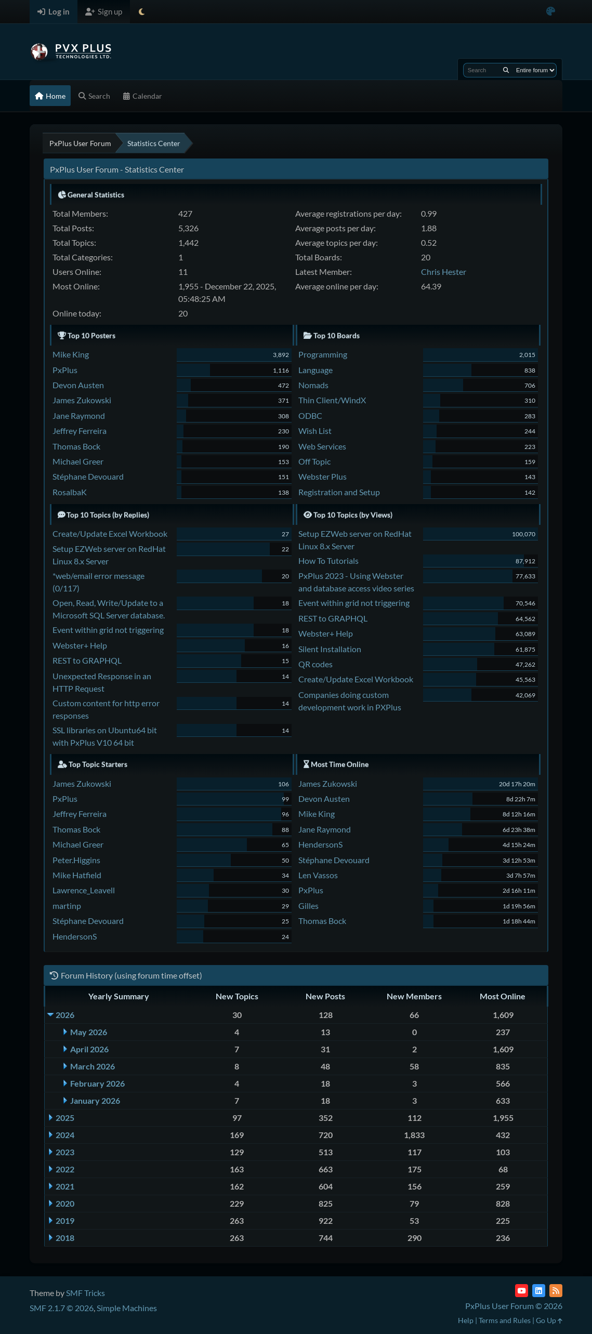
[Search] (506, 70)
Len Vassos (318, 875)
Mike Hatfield (76, 875)
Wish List (315, 430)
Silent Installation (329, 649)
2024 (65, 1135)
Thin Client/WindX (332, 400)
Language (315, 370)
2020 (65, 1203)
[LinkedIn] (538, 1290)
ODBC (310, 415)
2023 (65, 1152)
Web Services (322, 446)
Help (465, 1320)
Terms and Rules (505, 1320)
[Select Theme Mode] (141, 11)
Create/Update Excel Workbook (109, 533)
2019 (65, 1220)
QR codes (315, 664)
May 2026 (88, 1032)
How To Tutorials (328, 560)
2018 (65, 1238)
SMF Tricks (85, 1293)
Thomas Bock (76, 446)
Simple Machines (127, 1308)
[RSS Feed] (555, 1290)
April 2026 (89, 1049)
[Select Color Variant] (550, 11)
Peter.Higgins (76, 860)
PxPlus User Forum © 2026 (513, 1306)
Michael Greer (77, 461)
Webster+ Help (79, 645)
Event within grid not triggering (108, 630)
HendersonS (74, 936)
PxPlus (64, 370)
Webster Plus (322, 476)
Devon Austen (78, 385)
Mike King (70, 354)
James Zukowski (81, 400)
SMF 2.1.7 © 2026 (62, 1308)
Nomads (313, 385)
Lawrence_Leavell (83, 890)
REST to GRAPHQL (87, 660)
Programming (322, 354)
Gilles (308, 905)
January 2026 (95, 1100)
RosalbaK (69, 492)
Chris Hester (443, 271)
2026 (65, 1015)
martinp (66, 905)
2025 (65, 1117)
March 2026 (92, 1066)
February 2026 (97, 1083)
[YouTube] (521, 1290)
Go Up (549, 1320)
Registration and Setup (339, 492)
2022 (65, 1169)
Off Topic (314, 461)
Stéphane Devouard (88, 476)
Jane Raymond (78, 415)
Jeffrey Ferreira (79, 430)
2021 (65, 1186)
